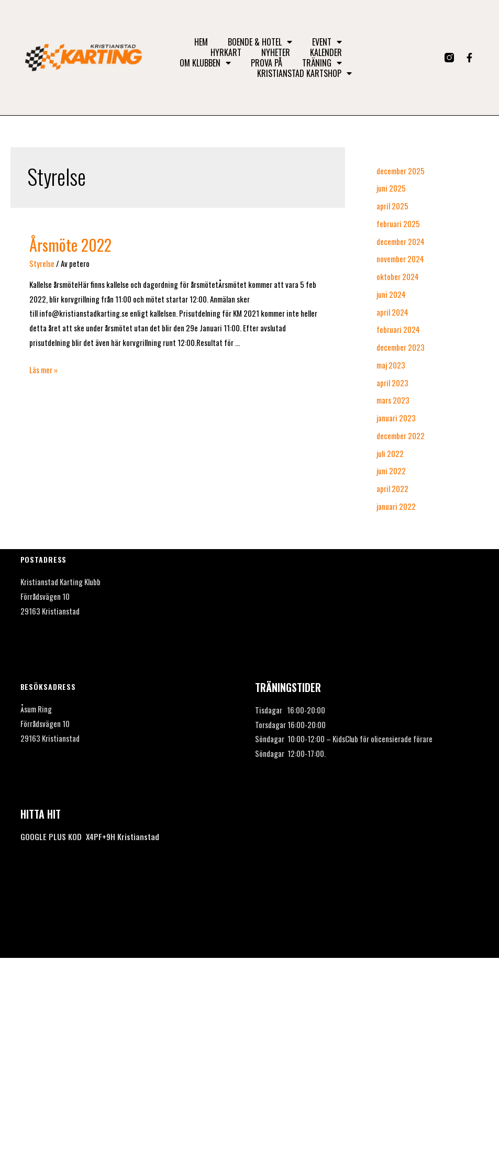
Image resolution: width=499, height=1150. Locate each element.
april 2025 (392, 205)
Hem (201, 42)
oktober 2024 (397, 276)
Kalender (326, 52)
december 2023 (400, 347)
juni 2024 (391, 294)
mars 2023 (392, 400)
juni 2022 (391, 470)
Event (327, 42)
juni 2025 (391, 188)
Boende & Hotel (260, 42)
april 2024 (392, 312)
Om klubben (205, 63)
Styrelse (41, 263)
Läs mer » (43, 369)
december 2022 (400, 435)
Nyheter (275, 52)
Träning (322, 63)
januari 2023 (396, 417)
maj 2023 (390, 365)
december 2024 (400, 241)
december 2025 (400, 170)
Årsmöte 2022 (70, 244)
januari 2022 (396, 506)
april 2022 (392, 488)
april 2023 (392, 382)
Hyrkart (225, 52)
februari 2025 (398, 223)
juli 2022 (390, 453)
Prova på (266, 63)
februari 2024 (398, 329)
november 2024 (400, 258)
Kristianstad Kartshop (304, 73)
